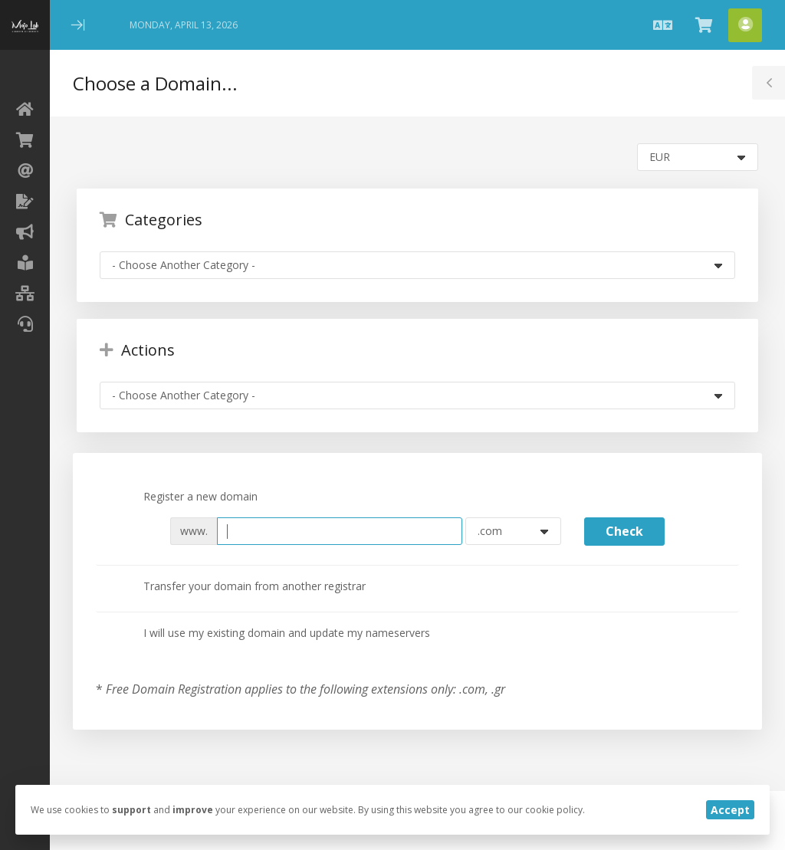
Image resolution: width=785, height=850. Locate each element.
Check (624, 531)
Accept (730, 809)
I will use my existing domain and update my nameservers (274, 633)
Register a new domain (188, 497)
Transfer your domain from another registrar (242, 587)
